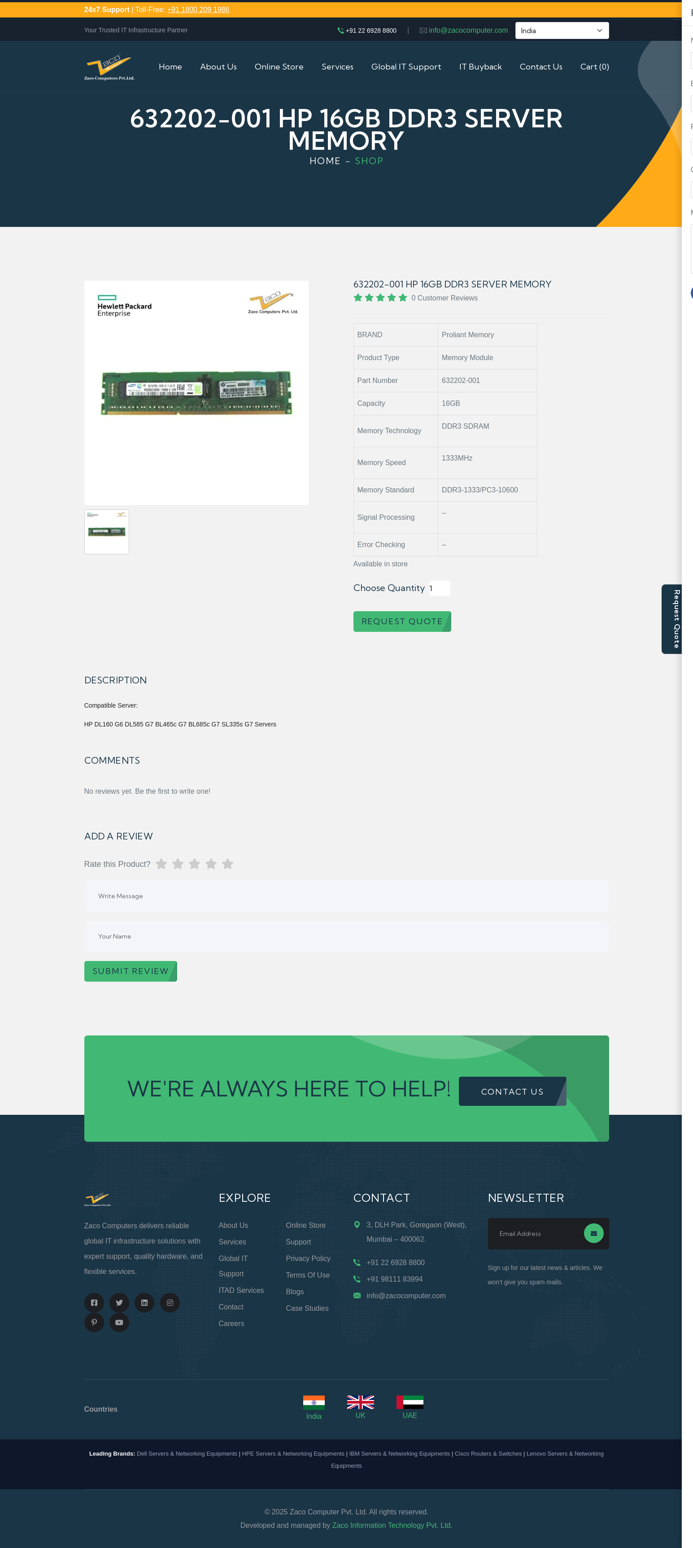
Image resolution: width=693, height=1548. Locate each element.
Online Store (279, 66)
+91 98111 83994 (395, 1279)
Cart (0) (594, 66)
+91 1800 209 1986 (198, 9)
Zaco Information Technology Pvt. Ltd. (392, 1525)
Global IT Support (406, 66)
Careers (231, 1323)
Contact (231, 1307)
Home (170, 66)
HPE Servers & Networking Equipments (293, 1453)
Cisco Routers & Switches (488, 1453)
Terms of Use (308, 1275)
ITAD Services (241, 1290)
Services (337, 66)
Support (298, 1242)
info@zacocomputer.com (468, 30)
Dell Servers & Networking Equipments (187, 1453)
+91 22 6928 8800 (371, 30)
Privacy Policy (308, 1258)
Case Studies (307, 1308)
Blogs (295, 1292)
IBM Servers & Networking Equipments (399, 1453)
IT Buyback (480, 66)
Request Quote (677, 619)
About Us (218, 66)
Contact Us (541, 66)
